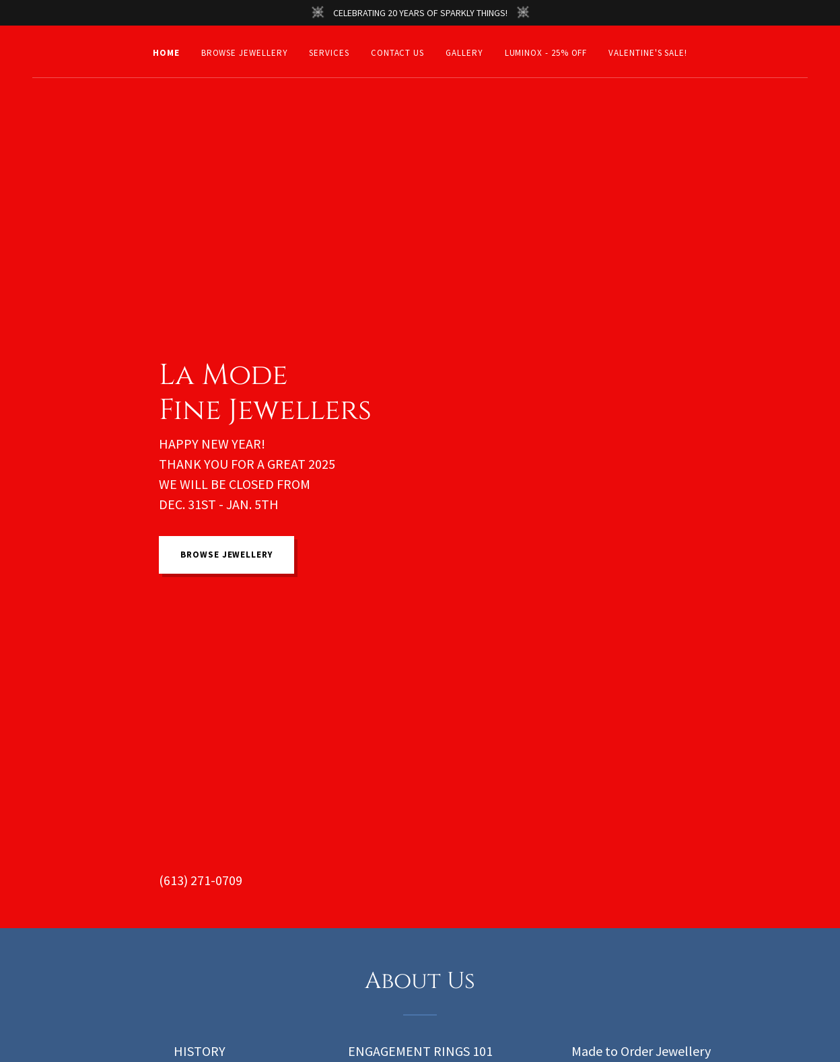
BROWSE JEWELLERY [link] (244, 53)
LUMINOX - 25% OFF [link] (546, 53)
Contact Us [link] (397, 53)
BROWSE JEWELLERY (226, 554)
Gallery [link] (464, 53)
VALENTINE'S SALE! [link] (647, 53)
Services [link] (329, 53)
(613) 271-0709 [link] (200, 880)
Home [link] (166, 53)
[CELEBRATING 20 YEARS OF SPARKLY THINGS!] (420, 13)
